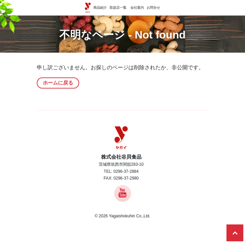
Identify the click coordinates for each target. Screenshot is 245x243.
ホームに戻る (58, 83)
